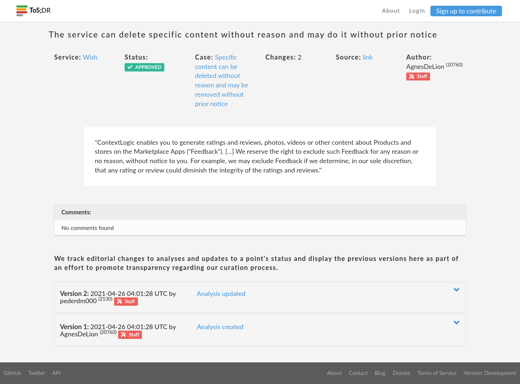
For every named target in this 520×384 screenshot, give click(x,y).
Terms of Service (436, 373)
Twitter (36, 373)
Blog (380, 373)
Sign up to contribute (466, 11)
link (368, 57)
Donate (401, 373)
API (56, 373)
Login (417, 10)
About (391, 10)
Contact (358, 373)
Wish (90, 57)
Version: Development (490, 373)
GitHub (12, 373)
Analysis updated (221, 293)
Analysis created (220, 327)
